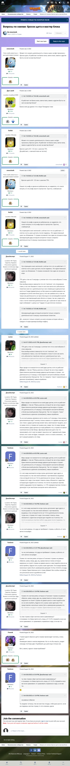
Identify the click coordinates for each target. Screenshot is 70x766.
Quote (26, 85)
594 (10, 151)
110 (10, 285)
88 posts (10, 467)
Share (49, 33)
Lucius (10, 337)
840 (10, 650)
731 (10, 71)
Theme (33, 756)
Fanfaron (59, 387)
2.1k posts (11, 153)
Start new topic (41, 41)
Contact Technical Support (54, 756)
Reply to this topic (59, 41)
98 (10, 354)
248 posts (10, 356)
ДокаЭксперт (10, 256)
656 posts (10, 287)
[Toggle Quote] (22, 96)
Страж (20, 34)
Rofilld (10, 131)
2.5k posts (11, 74)
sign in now (46, 721)
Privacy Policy (41, 756)
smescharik (14, 32)
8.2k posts (11, 113)
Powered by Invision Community (35, 757)
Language (26, 756)
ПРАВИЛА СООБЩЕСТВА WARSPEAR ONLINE (35, 20)
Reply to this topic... (19, 733)
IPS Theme (12, 756)
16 (10, 465)
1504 (10, 111)
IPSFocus (19, 756)
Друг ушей (10, 91)
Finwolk (10, 632)
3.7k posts (11, 652)
